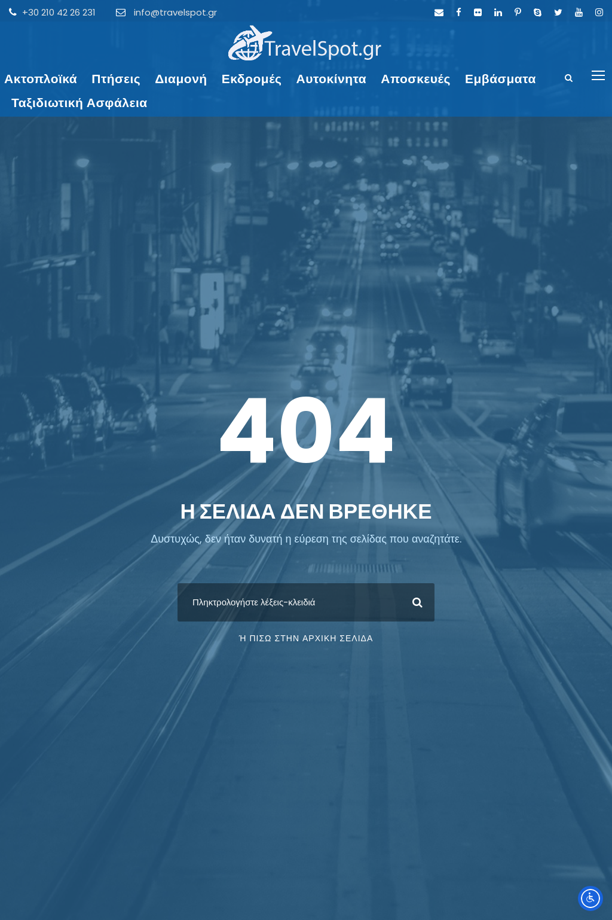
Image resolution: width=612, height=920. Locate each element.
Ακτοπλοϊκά (40, 78)
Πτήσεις (115, 78)
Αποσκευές (416, 78)
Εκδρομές (252, 78)
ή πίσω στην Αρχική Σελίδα (306, 638)
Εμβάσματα (500, 78)
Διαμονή (181, 78)
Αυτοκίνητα (331, 78)
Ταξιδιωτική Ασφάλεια (79, 102)
